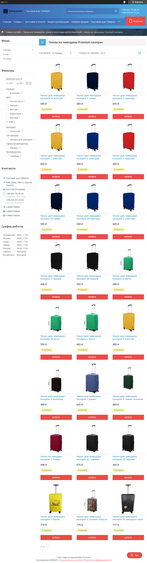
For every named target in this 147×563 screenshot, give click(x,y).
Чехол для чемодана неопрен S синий (89, 97)
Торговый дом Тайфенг (103, 21)
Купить (56, 116)
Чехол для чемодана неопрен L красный (125, 97)
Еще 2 (12, 122)
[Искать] (116, 11)
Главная (7, 21)
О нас (6, 54)
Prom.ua (86, 557)
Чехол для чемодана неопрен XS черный (125, 458)
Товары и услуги (13, 32)
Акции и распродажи (58, 21)
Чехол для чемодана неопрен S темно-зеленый (128, 398)
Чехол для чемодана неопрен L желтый (52, 157)
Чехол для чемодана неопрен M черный (89, 277)
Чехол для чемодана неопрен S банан (52, 518)
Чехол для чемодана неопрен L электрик (125, 217)
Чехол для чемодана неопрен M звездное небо (128, 518)
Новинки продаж (80, 21)
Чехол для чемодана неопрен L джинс (89, 398)
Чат (134, 555)
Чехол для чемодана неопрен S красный (125, 157)
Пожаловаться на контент (71, 560)
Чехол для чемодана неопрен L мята (89, 337)
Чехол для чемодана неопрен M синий (52, 217)
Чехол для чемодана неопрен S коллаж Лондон (92, 518)
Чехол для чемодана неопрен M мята (52, 337)
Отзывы (7, 58)
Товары (17, 21)
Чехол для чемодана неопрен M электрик (89, 217)
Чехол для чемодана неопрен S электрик (89, 157)
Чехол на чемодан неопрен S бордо (51, 458)
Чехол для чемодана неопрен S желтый (125, 337)
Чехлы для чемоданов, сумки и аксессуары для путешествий (52, 32)
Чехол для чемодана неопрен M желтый (52, 97)
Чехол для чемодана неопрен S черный (52, 277)
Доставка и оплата (35, 21)
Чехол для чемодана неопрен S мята (125, 277)
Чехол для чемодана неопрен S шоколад (52, 398)
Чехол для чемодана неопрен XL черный (89, 458)
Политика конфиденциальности (98, 560)
